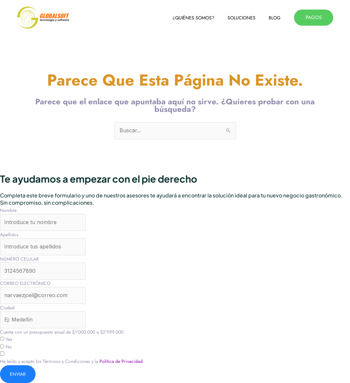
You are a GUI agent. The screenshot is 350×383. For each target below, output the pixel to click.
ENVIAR (18, 374)
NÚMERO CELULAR (19, 259)
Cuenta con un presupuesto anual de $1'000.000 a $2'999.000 (61, 332)
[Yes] (2, 339)
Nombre (8, 210)
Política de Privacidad (121, 361)
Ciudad (7, 307)
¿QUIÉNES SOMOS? (193, 17)
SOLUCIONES (242, 17)
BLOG (275, 17)
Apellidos (9, 234)
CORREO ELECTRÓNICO (25, 283)
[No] (2, 346)
